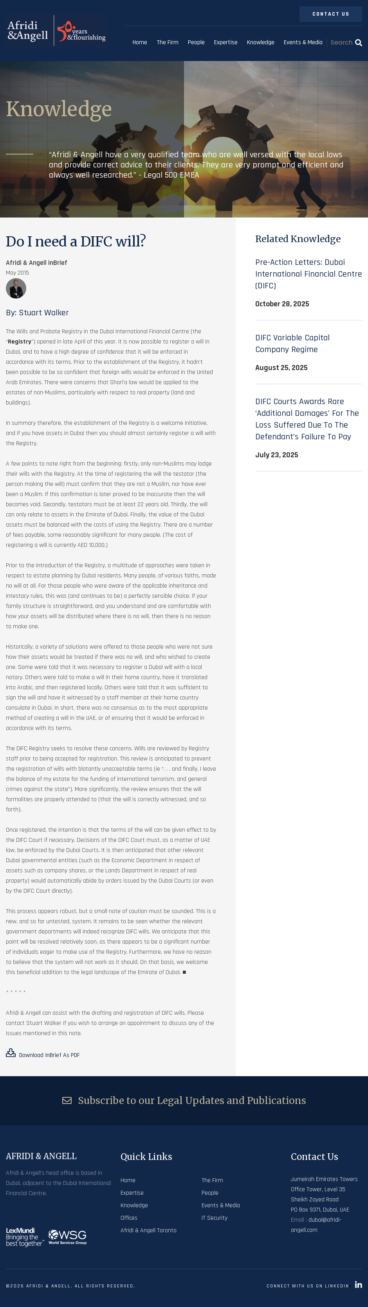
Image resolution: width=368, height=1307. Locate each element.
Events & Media (303, 42)
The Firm (168, 42)
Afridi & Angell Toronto (149, 1230)
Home (140, 42)
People (196, 42)
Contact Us (331, 14)
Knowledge (260, 42)
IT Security (214, 1218)
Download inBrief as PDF (43, 1053)
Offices (129, 1218)
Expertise (226, 42)
